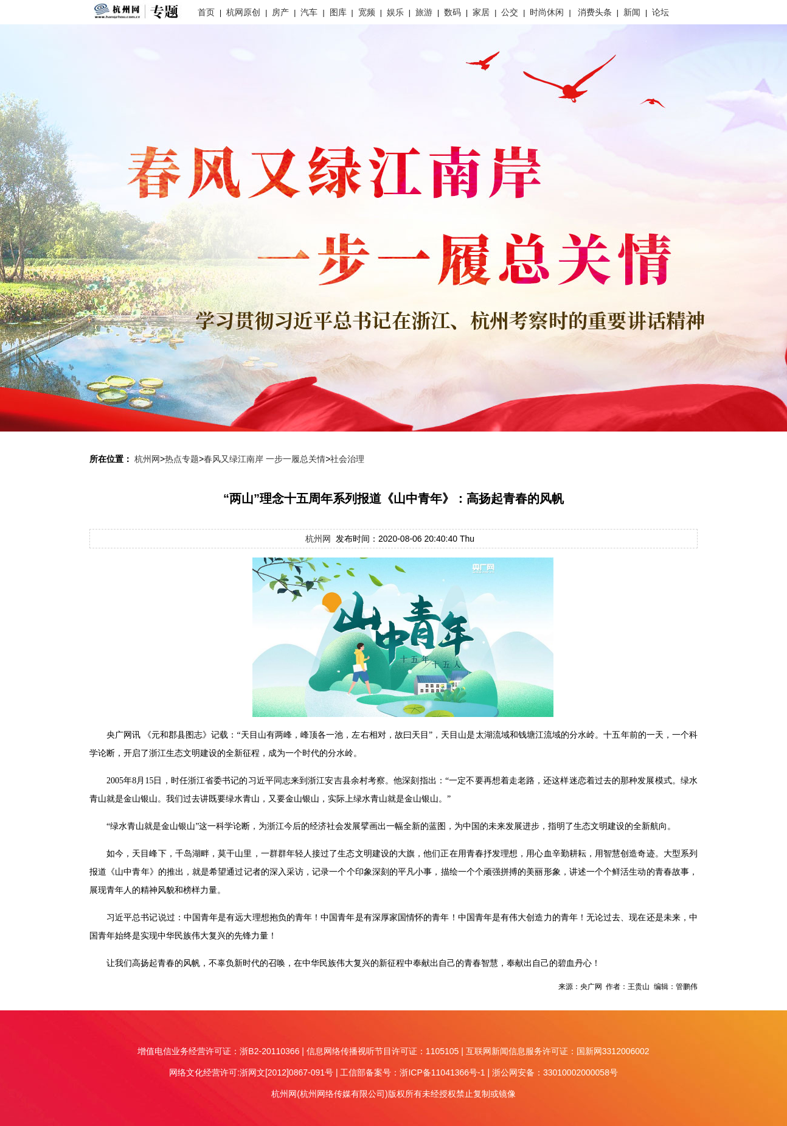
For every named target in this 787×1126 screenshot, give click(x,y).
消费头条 (595, 12)
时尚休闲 (547, 12)
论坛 (660, 12)
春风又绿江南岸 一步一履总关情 (264, 459)
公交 (509, 12)
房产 (280, 12)
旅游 (423, 12)
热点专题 (182, 459)
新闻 (631, 12)
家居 (481, 12)
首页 (206, 12)
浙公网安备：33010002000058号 (555, 1072)
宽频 (366, 12)
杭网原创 (243, 12)
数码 (452, 12)
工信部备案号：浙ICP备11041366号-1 (412, 1072)
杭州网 (147, 459)
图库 (338, 12)
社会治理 (347, 459)
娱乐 (395, 12)
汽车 (308, 12)
